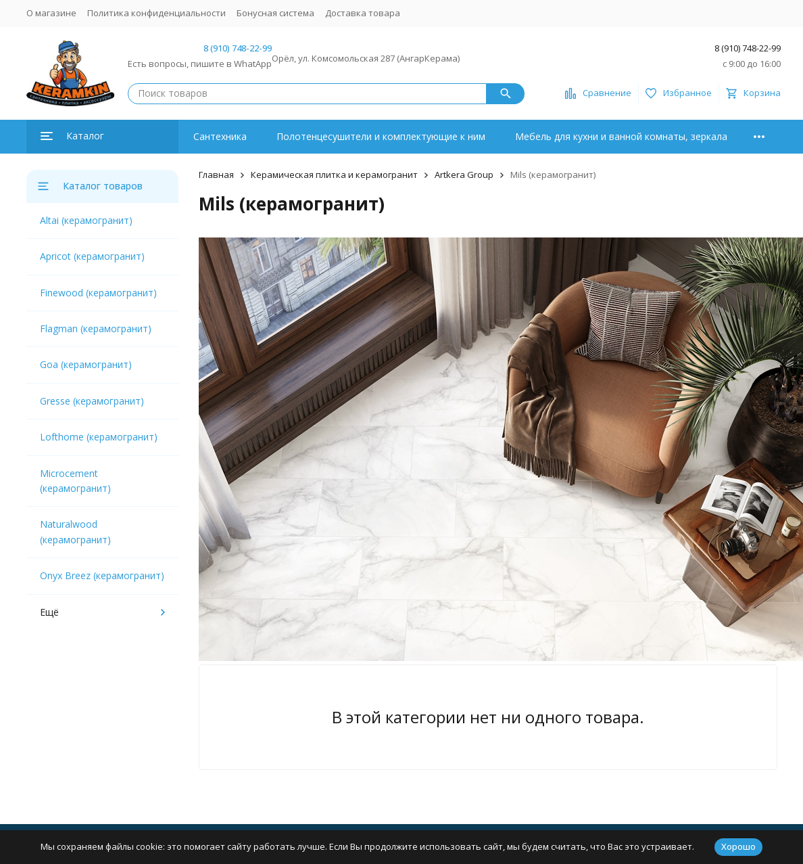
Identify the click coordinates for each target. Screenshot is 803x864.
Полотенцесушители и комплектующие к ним (380, 136)
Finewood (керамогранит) (98, 292)
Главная (216, 174)
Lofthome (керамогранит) (98, 436)
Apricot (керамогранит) (92, 256)
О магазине (51, 13)
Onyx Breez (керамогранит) (102, 575)
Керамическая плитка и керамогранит (334, 174)
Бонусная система (275, 13)
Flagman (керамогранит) (95, 328)
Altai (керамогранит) (86, 220)
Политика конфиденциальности (156, 13)
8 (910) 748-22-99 (237, 48)
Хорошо (738, 846)
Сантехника (220, 136)
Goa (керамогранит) (86, 364)
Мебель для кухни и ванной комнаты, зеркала (621, 136)
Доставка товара (362, 13)
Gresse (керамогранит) (92, 400)
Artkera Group (464, 174)
